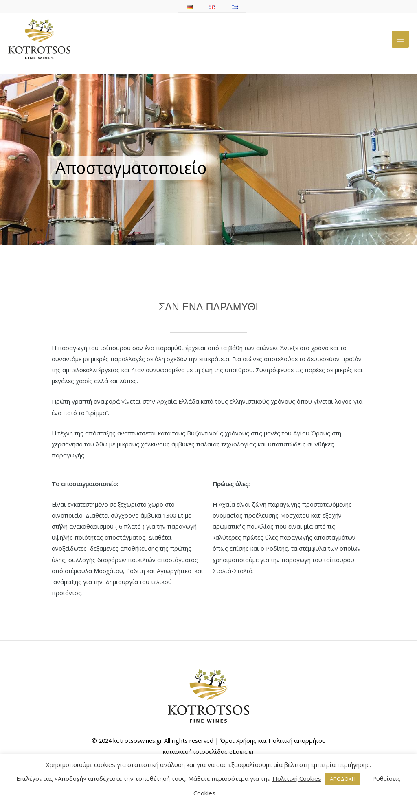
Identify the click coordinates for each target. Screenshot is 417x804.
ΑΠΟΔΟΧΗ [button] (343, 778)
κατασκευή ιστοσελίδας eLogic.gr (209, 751)
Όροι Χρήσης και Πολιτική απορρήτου (273, 740)
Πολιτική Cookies (296, 778)
